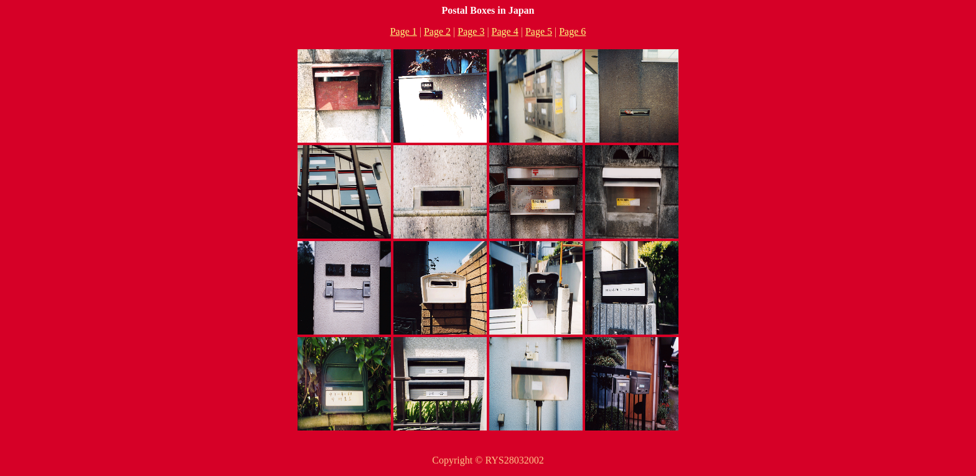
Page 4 (505, 31)
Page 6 (572, 31)
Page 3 (471, 31)
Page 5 (538, 31)
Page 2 (437, 31)
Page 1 (403, 31)
